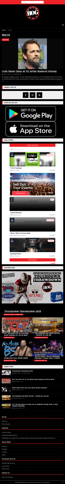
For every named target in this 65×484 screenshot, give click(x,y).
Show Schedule (6, 424)
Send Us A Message (7, 477)
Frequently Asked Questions (9, 435)
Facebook (4, 446)
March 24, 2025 (16, 389)
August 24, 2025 (9, 314)
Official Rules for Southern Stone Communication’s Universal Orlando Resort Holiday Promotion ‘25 (28, 438)
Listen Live (4, 421)
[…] (3, 81)
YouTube (4, 452)
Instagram (4, 449)
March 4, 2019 (7, 74)
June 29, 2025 (8, 337)
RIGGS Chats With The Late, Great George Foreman (29, 388)
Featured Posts (9, 267)
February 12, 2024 (17, 408)
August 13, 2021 (40, 360)
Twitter (3, 455)
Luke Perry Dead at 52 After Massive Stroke (29, 71)
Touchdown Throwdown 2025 (22, 311)
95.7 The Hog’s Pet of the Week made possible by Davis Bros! (33, 379)
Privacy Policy (5, 466)
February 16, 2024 (40, 337)
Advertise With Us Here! (8, 463)
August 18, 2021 (9, 360)
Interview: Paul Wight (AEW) (16, 358)
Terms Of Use (5, 469)
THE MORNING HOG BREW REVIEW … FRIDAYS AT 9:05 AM (30, 396)
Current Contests (6, 432)
